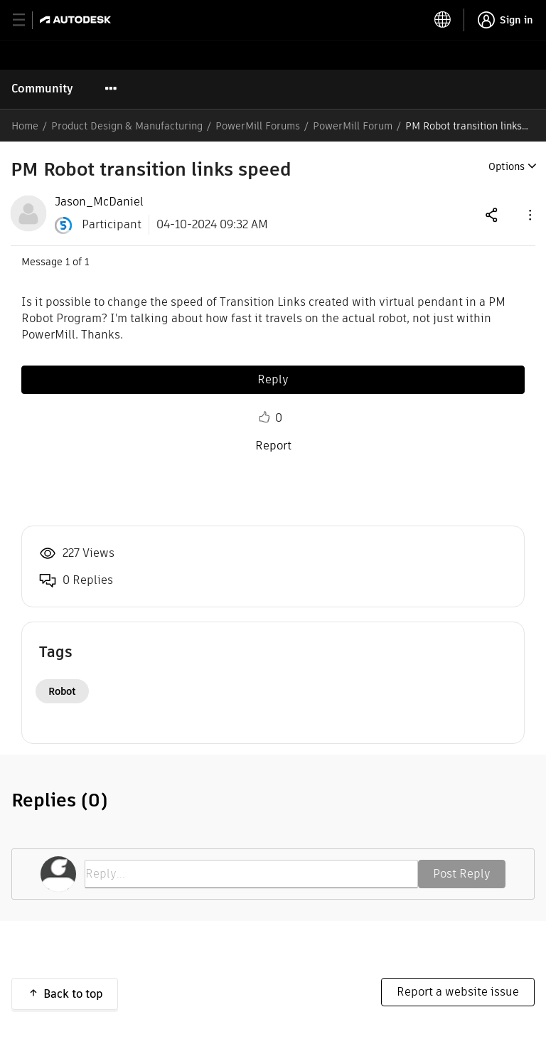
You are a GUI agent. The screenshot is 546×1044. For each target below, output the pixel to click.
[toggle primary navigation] (27, 20)
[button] (529, 214)
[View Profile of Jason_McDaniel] (99, 202)
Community (42, 88)
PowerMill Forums (257, 126)
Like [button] (264, 417)
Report (273, 445)
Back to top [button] (73, 994)
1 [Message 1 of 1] (67, 262)
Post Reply (462, 873)
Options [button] (506, 166)
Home (24, 126)
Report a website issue (458, 992)
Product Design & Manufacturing (127, 126)
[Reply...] (251, 874)
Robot (62, 691)
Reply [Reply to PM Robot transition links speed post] (273, 379)
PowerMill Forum (352, 126)
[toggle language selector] (443, 20)
